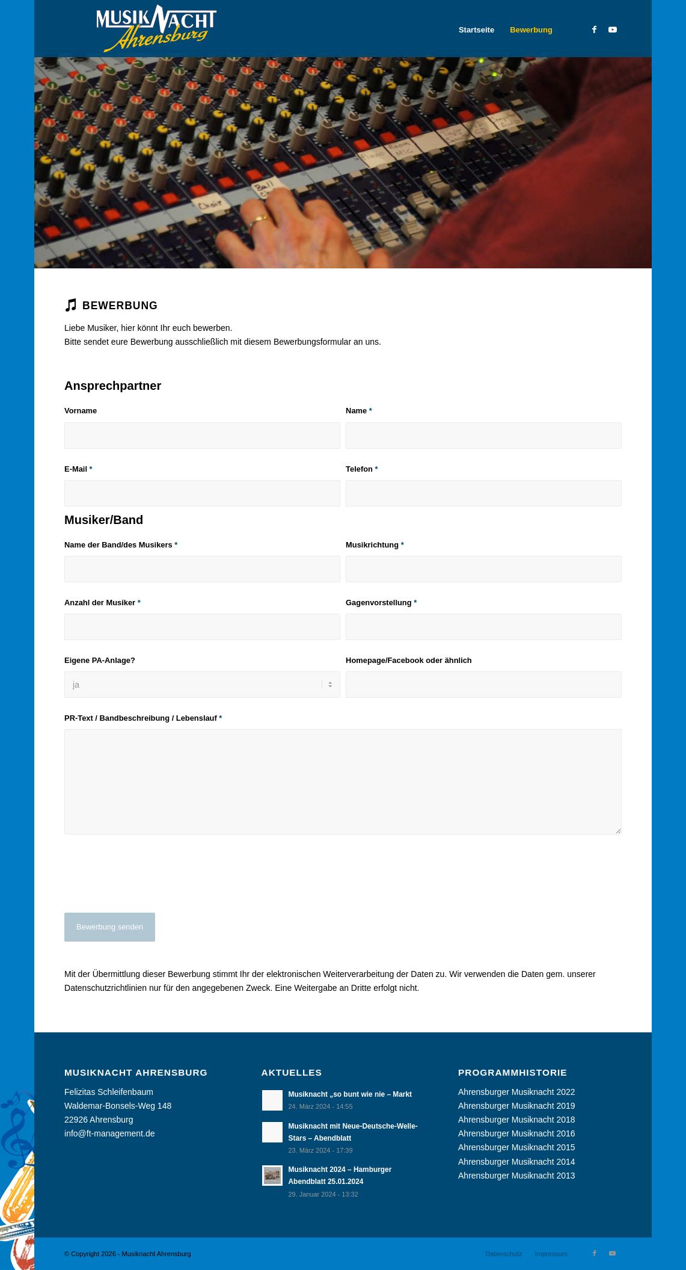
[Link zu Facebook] (595, 29)
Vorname (80, 410)
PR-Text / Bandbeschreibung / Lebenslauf (143, 718)
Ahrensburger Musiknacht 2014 (516, 1162)
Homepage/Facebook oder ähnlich (409, 660)
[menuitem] (476, 30)
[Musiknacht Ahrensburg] (154, 30)
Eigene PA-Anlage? (99, 660)
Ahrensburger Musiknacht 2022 (516, 1092)
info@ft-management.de (109, 1133)
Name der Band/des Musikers (120, 544)
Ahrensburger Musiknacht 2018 (516, 1119)
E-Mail (78, 468)
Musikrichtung (375, 544)
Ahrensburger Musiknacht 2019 (516, 1106)
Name (359, 410)
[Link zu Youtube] (613, 29)
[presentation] (155, 882)
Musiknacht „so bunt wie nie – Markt (350, 1094)
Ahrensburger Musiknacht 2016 (516, 1133)
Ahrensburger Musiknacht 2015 (516, 1147)
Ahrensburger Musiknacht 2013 (516, 1175)
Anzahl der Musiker (102, 602)
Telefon (362, 468)
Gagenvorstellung (381, 602)
